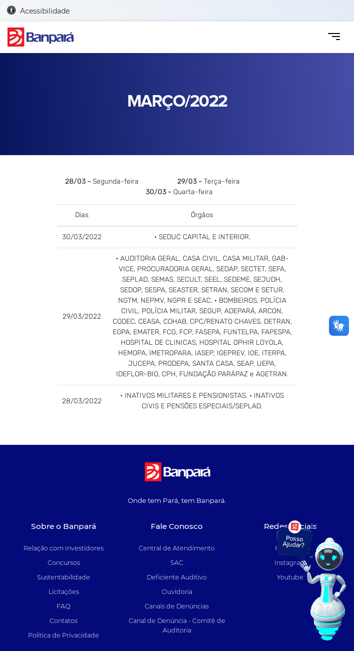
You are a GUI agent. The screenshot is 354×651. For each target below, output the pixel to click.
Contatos (64, 620)
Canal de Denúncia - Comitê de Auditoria (177, 625)
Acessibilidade (38, 11)
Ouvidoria (177, 591)
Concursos (64, 562)
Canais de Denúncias (177, 606)
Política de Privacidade (63, 635)
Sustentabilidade (63, 577)
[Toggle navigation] (333, 37)
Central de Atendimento (177, 548)
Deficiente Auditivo (177, 577)
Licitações (64, 591)
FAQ (64, 606)
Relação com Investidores (64, 548)
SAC (176, 562)
